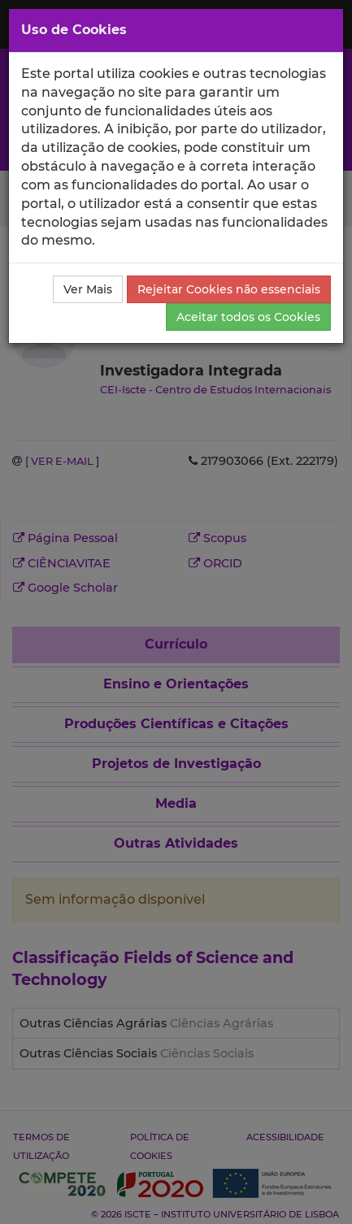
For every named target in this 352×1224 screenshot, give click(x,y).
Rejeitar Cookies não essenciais (228, 289)
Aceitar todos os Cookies (248, 317)
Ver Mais (87, 289)
